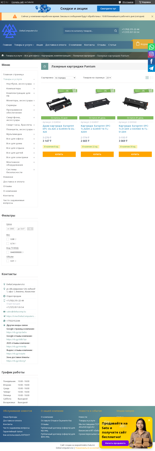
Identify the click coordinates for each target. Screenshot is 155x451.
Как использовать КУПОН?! (16, 434)
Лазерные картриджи (84, 55)
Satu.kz (91, 445)
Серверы (11, 105)
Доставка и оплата (55, 44)
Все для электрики (17, 157)
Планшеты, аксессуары (19, 129)
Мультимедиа (14, 134)
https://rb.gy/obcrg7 (16, 361)
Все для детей (14, 152)
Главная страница (13, 74)
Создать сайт (18, 2)
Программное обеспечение (14, 111)
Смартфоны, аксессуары (13, 119)
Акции (39, 44)
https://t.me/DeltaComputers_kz (21, 316)
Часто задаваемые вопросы (14, 201)
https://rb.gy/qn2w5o (16, 332)
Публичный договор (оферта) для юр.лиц (58, 429)
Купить (59, 154)
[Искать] (115, 31)
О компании (75, 44)
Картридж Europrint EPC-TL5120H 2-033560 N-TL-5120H (134, 128)
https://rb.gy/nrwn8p (16, 346)
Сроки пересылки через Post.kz (95, 434)
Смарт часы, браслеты (19, 124)
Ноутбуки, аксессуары (19, 83)
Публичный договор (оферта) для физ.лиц (58, 435)
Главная (7, 44)
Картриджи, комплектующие (56, 55)
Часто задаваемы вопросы (16, 427)
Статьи (112, 44)
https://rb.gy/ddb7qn (16, 339)
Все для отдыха (15, 148)
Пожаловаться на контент (87, 448)
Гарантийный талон (12, 431)
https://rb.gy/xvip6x (15, 353)
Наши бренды (10, 416)
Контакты (89, 44)
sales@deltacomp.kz (16, 311)
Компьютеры (13, 88)
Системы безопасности (14, 171)
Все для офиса (32, 55)
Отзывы (101, 44)
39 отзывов (127, 2)
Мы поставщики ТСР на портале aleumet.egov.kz (95, 425)
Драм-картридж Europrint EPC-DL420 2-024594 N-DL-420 (59, 128)
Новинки (8, 176)
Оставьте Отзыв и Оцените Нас (56, 420)
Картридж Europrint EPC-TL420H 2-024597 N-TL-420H (96, 128)
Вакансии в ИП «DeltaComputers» (95, 430)
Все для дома (14, 143)
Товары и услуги (23, 44)
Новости (83, 416)
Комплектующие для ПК (18, 94)
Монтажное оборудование (14, 163)
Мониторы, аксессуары (19, 100)
